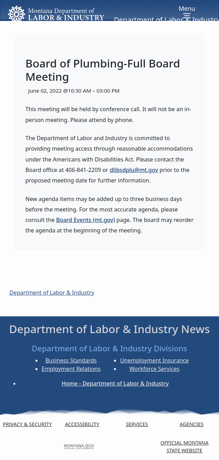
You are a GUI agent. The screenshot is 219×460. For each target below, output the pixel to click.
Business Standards (71, 360)
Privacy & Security (27, 424)
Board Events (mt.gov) (85, 220)
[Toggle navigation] (187, 15)
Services (137, 424)
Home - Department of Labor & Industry (115, 383)
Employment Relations (71, 369)
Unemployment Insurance (154, 360)
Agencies (192, 424)
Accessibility (82, 424)
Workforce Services (154, 369)
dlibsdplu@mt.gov (134, 170)
